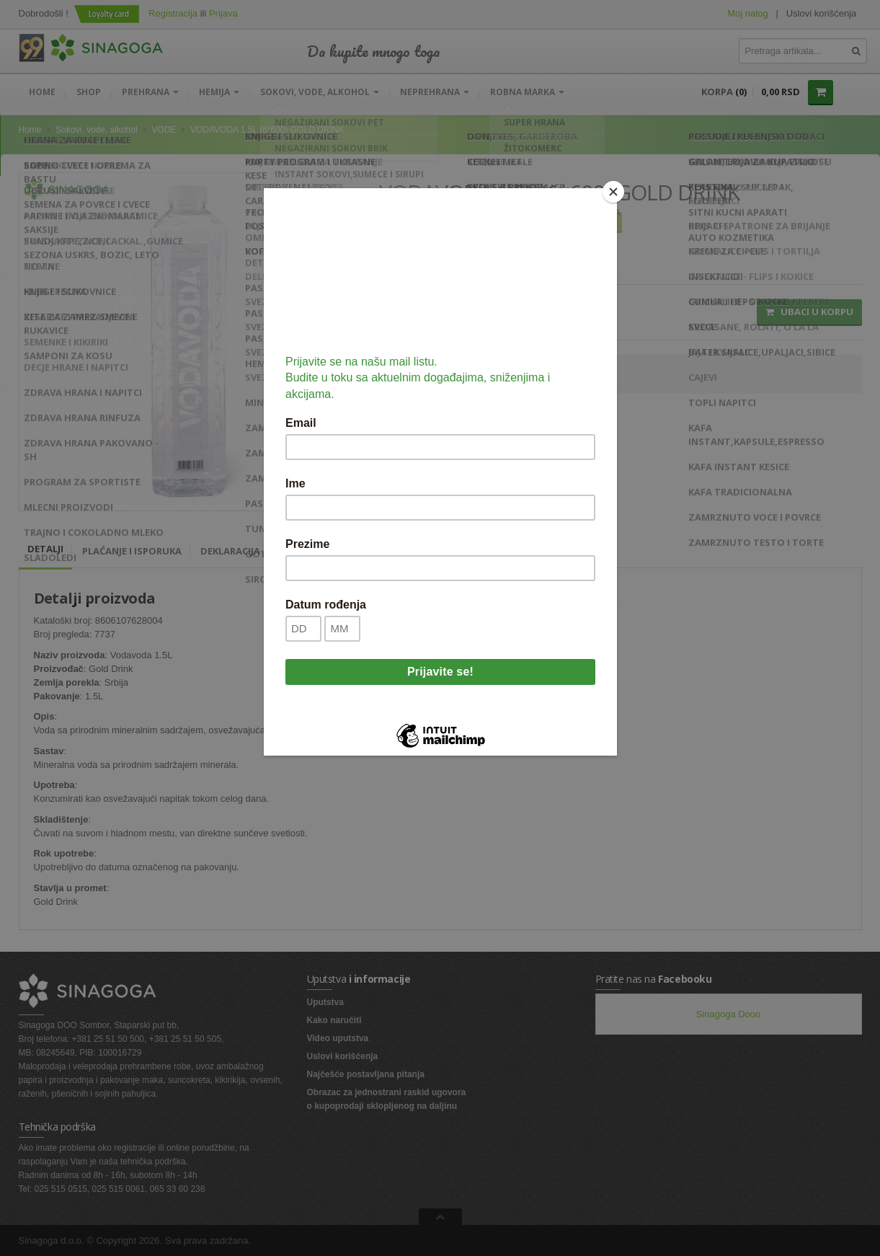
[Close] (613, 192)
